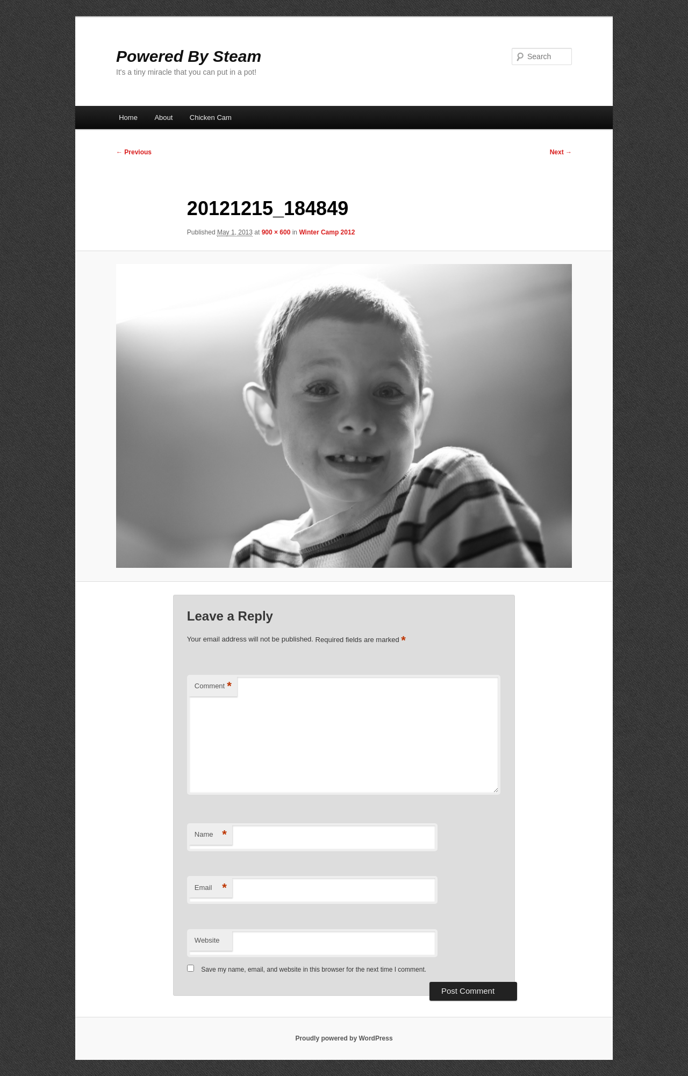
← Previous (134, 152)
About (163, 117)
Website (207, 940)
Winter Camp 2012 (327, 232)
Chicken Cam (211, 117)
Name (211, 835)
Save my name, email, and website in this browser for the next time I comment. (313, 969)
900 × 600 (276, 232)
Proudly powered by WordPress (343, 1038)
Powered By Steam (188, 56)
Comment (213, 686)
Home (128, 117)
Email (211, 888)
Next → (561, 152)
